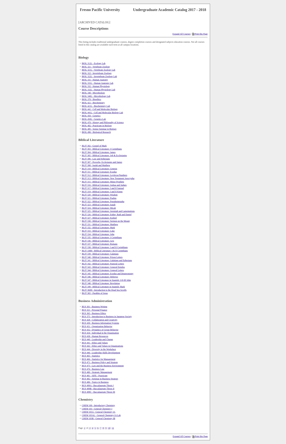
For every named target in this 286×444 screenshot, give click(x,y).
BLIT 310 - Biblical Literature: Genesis (99, 168)
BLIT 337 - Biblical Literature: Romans (99, 244)
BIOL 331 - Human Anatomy (95, 79)
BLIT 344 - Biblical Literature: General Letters (103, 270)
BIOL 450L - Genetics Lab (94, 119)
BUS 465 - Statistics (91, 356)
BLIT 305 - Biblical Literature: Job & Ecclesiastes (104, 155)
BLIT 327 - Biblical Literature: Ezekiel (99, 218)
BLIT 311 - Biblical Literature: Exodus (99, 172)
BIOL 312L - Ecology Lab (93, 63)
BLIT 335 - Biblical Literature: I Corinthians (102, 237)
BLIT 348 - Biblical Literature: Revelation (101, 283)
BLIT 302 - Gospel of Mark (94, 145)
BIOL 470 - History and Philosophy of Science (103, 122)
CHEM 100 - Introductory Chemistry (98, 405)
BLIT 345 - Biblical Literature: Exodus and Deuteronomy (107, 273)
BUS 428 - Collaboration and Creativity (99, 320)
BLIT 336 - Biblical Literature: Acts (98, 241)
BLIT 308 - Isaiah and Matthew (96, 165)
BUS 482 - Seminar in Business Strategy (100, 378)
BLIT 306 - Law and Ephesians (96, 159)
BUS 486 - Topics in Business (95, 382)
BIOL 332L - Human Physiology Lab (98, 89)
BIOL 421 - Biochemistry (93, 102)
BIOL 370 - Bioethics (91, 99)
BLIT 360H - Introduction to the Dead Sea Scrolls (104, 290)
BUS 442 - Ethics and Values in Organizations (102, 346)
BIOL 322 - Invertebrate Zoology (97, 73)
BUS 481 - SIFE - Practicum (94, 375)
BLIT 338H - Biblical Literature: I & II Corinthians (105, 250)
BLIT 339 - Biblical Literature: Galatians (100, 254)
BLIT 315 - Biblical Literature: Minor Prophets (103, 181)
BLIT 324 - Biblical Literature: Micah (99, 208)
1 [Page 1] (84, 428)
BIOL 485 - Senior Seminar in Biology (99, 129)
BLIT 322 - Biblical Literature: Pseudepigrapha (103, 201)
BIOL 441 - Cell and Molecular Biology (100, 109)
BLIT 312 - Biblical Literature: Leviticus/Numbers (104, 175)
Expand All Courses (181, 34)
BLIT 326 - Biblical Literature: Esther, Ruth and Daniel (106, 214)
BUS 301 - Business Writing (94, 306)
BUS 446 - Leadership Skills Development (101, 352)
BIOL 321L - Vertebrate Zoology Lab (98, 70)
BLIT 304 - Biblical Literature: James (98, 152)
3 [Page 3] (89, 428)
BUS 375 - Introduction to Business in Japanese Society (107, 316)
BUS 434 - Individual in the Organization (100, 333)
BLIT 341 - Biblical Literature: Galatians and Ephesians (107, 260)
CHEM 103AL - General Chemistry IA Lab (101, 415)
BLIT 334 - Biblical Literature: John (98, 234)
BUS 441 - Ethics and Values (95, 342)
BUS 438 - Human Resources (95, 336)
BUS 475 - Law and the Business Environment (103, 365)
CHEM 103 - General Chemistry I (97, 408)
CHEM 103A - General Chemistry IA (98, 412)
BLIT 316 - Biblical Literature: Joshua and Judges (104, 185)
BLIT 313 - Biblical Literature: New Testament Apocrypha (108, 178)
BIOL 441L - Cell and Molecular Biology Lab (102, 112)
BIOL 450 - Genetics (91, 115)
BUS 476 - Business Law (93, 369)
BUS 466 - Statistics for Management (98, 359)
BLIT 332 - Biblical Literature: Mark (98, 227)
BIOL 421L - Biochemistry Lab (96, 106)
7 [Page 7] (100, 428)
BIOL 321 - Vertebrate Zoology (96, 66)
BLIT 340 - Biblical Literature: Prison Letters (102, 257)
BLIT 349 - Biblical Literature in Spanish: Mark (103, 286)
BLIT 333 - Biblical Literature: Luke (98, 231)
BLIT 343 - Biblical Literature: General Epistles (103, 267)
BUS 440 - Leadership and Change (97, 339)
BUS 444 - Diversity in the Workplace (99, 349)
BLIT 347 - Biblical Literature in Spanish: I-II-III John (106, 280)
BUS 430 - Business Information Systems (100, 323)
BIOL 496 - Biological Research (96, 132)
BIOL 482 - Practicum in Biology (97, 125)
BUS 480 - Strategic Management (97, 372)
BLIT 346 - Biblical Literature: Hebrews (100, 276)
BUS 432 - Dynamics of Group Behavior (100, 329)
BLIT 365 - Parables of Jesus (95, 293)
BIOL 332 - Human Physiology (96, 86)
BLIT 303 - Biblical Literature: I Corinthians (102, 149)
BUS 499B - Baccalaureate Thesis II (98, 388)
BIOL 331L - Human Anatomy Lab (97, 83)
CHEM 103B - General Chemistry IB (98, 418)
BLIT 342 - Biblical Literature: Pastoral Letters (103, 263)
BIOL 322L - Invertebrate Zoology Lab (99, 76)
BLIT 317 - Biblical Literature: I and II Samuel (103, 188)
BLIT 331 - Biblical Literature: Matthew (100, 224)
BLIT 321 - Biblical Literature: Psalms (99, 198)
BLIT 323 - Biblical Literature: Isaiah (98, 204)
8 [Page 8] (103, 428)
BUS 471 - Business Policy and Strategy (100, 362)
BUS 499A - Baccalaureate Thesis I (98, 385)
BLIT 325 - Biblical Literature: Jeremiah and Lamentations (108, 211)
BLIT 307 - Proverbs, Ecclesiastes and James (102, 162)
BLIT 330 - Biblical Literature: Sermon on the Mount (106, 221)
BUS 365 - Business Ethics (94, 313)
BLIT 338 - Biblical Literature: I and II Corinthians (105, 247)
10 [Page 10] (109, 428)
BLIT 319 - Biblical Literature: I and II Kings (102, 191)
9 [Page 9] (106, 428)
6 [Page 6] (97, 428)
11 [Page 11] (113, 428)
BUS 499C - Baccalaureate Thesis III (98, 392)
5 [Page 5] (95, 428)
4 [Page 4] (92, 428)
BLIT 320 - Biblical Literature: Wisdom (99, 194)
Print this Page (200, 34)
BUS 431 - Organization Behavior (97, 326)
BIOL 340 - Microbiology (93, 93)
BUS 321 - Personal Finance (94, 310)
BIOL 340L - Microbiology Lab (96, 96)
